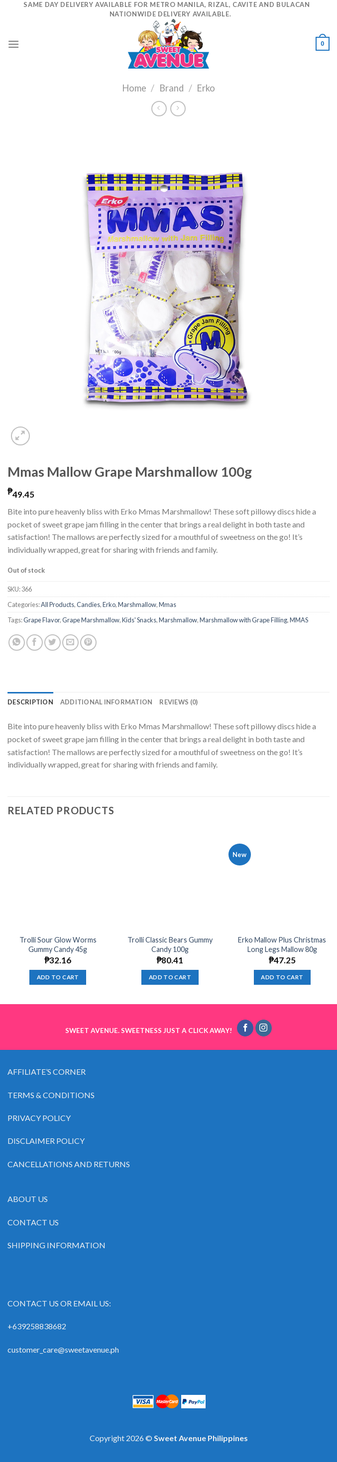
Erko (206, 88)
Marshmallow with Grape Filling (243, 620)
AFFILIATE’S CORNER (46, 1071)
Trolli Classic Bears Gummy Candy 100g (170, 944)
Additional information (106, 702)
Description (30, 702)
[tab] (30, 702)
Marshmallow (137, 604)
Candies (88, 604)
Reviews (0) (178, 702)
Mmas (167, 604)
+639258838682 (36, 1326)
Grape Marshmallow (90, 620)
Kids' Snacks (139, 620)
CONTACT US (33, 1222)
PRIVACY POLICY (39, 1117)
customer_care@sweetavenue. (59, 1349)
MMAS (299, 620)
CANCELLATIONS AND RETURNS (68, 1164)
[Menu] (13, 44)
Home (134, 88)
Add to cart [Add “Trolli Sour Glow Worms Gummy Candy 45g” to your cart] (58, 977)
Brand (171, 88)
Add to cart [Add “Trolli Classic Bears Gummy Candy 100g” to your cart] (170, 977)
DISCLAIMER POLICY (46, 1140)
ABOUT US (27, 1199)
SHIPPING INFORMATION (57, 1245)
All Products (57, 604)
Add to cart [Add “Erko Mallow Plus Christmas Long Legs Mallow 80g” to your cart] (282, 977)
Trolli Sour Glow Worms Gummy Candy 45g (58, 944)
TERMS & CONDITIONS (51, 1095)
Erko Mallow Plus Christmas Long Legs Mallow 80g (282, 944)
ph (115, 1349)
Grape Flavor (41, 620)
